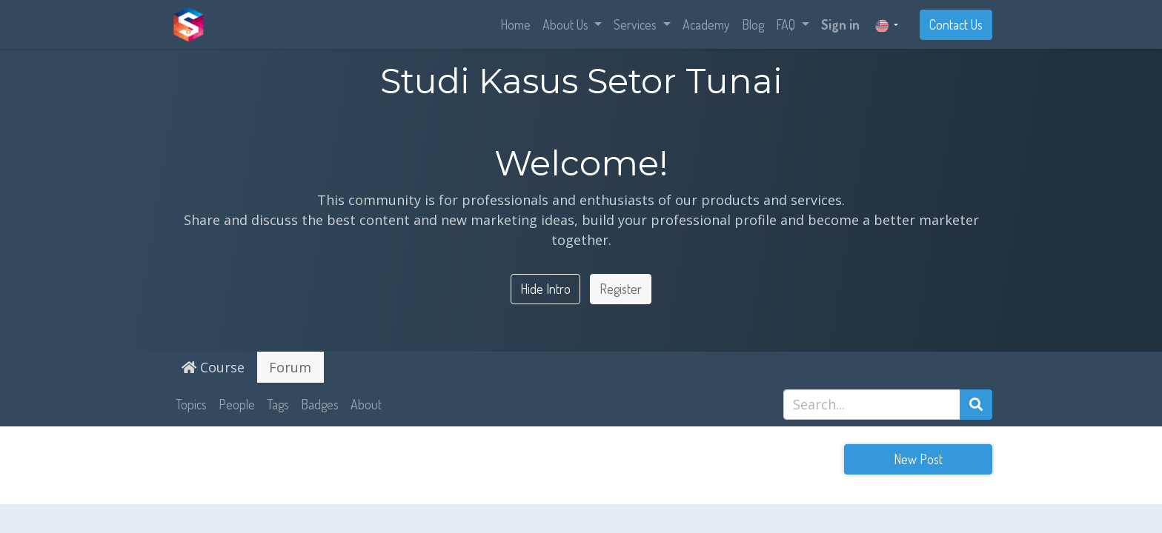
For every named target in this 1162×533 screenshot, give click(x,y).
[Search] (976, 404)
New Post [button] (918, 459)
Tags (278, 404)
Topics (191, 404)
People (237, 404)
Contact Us (956, 24)
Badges (320, 404)
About (366, 404)
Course (213, 367)
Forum (290, 367)
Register (621, 289)
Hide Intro (545, 289)
